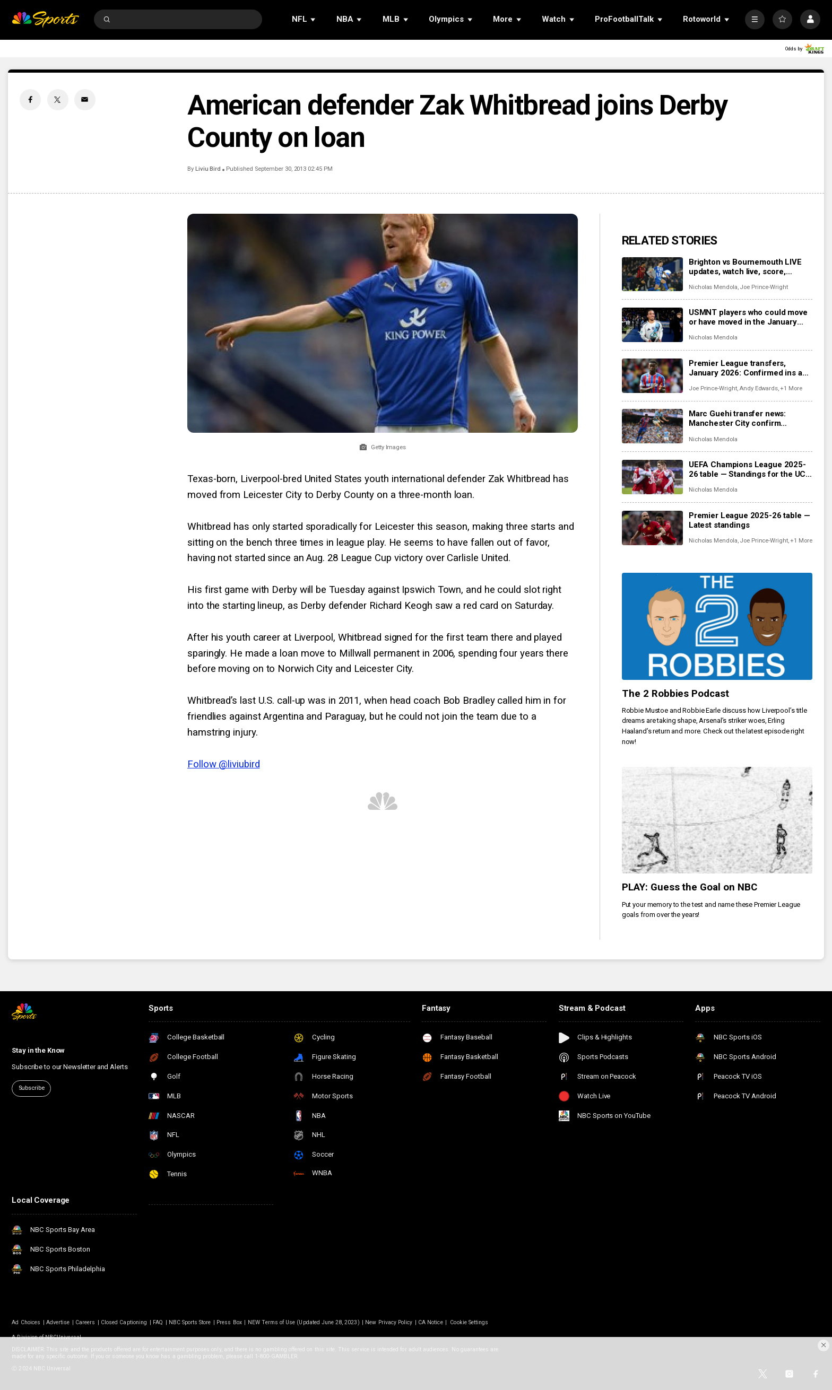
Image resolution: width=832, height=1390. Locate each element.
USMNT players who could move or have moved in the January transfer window (748, 317)
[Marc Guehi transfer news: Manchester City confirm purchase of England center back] (652, 426)
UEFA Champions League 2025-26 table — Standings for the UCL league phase (749, 469)
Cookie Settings (469, 1322)
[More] (755, 19)
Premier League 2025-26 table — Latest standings (749, 520)
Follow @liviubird (223, 764)
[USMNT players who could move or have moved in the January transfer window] (652, 325)
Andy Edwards (758, 388)
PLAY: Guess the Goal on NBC (690, 887)
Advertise (58, 1322)
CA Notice (430, 1322)
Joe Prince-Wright (764, 287)
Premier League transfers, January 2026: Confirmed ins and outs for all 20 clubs (750, 368)
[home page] (45, 19)
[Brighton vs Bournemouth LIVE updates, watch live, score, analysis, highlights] (652, 274)
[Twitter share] (57, 99)
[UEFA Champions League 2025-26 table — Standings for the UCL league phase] (652, 477)
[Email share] (85, 99)
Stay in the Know (38, 1050)
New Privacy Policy (388, 1322)
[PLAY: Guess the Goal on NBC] (717, 820)
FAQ (158, 1322)
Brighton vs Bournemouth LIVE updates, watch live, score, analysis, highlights (745, 266)
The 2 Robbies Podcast (676, 694)
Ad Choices (26, 1322)
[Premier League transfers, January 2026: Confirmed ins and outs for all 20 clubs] (652, 376)
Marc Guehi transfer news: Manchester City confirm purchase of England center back (750, 418)
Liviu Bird (208, 168)
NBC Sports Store (190, 1322)
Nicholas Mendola (713, 287)
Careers (85, 1322)
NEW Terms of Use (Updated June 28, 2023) (304, 1322)
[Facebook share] (30, 99)
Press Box (228, 1322)
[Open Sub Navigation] (313, 19)
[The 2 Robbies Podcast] (717, 626)
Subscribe (32, 1088)
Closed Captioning (124, 1322)
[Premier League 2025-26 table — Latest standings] (652, 528)
